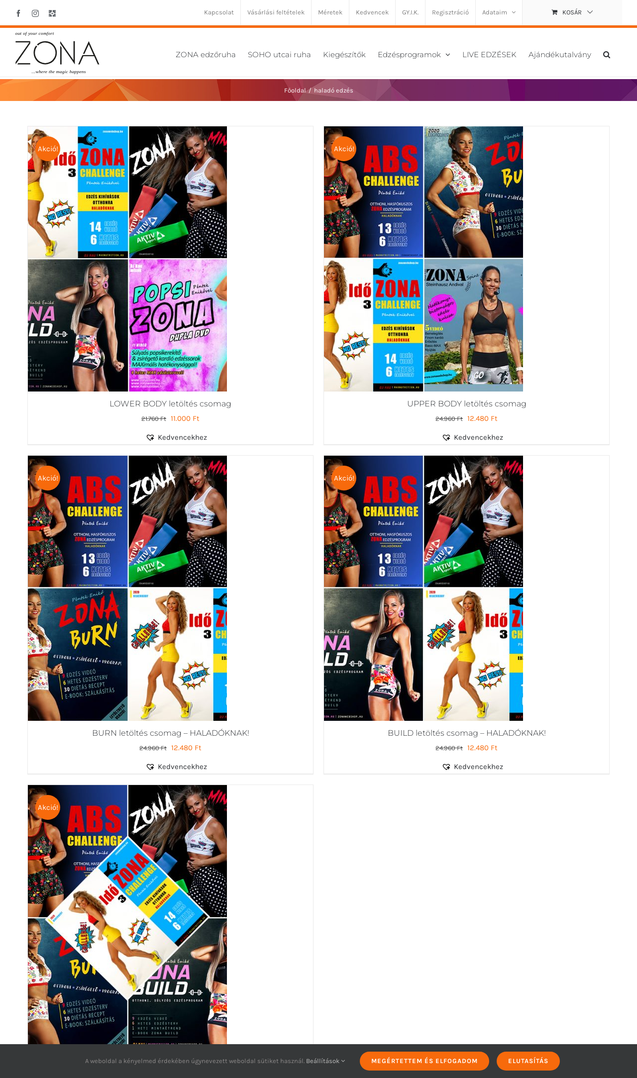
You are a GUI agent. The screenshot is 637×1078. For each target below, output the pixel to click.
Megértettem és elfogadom (424, 1061)
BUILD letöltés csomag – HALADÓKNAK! (467, 733)
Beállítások (325, 1061)
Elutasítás (528, 1061)
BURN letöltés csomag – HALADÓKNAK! (170, 733)
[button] (606, 53)
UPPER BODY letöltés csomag (467, 403)
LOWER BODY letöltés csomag (170, 403)
